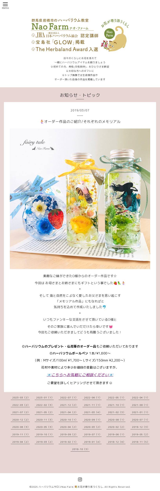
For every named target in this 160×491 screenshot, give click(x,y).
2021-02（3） (116, 412)
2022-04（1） (140, 397)
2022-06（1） (93, 397)
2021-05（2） (45, 412)
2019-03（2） (45, 442)
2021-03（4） (93, 412)
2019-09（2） (69, 434)
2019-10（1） (45, 434)
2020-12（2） (21, 419)
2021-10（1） (116, 405)
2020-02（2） (116, 427)
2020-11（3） (45, 419)
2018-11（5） (140, 442)
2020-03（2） (93, 427)
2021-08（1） (140, 405)
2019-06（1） (116, 434)
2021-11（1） (93, 405)
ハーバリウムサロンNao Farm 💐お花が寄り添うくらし (71, 486)
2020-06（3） (21, 427)
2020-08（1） (116, 419)
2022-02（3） (45, 405)
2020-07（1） (140, 419)
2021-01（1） (140, 412)
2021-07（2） (21, 412)
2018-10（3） (81, 449)
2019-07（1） (93, 434)
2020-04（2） (69, 427)
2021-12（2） (69, 405)
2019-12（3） (140, 427)
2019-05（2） (140, 434)
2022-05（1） (116, 397)
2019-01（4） (93, 442)
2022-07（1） (69, 397)
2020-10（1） (69, 419)
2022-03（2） (21, 405)
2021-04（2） (69, 412)
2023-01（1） (45, 397)
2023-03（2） (21, 397)
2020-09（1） (93, 419)
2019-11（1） (21, 434)
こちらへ (59, 374)
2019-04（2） (21, 442)
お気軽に (74, 374)
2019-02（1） (69, 442)
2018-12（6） (116, 442)
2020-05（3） (45, 427)
